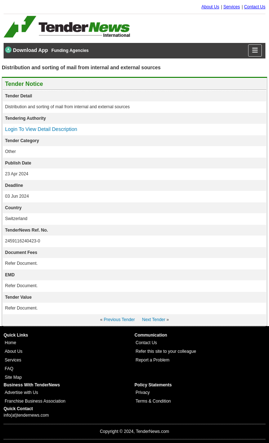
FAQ (9, 368)
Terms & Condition (153, 401)
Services (231, 6)
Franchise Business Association (35, 401)
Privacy (143, 392)
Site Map (13, 377)
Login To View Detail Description (41, 129)
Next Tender (153, 319)
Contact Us (254, 6)
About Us (210, 6)
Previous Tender (119, 319)
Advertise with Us (21, 392)
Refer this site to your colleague (166, 351)
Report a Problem (153, 360)
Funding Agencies (70, 50)
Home (10, 342)
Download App (26, 50)
